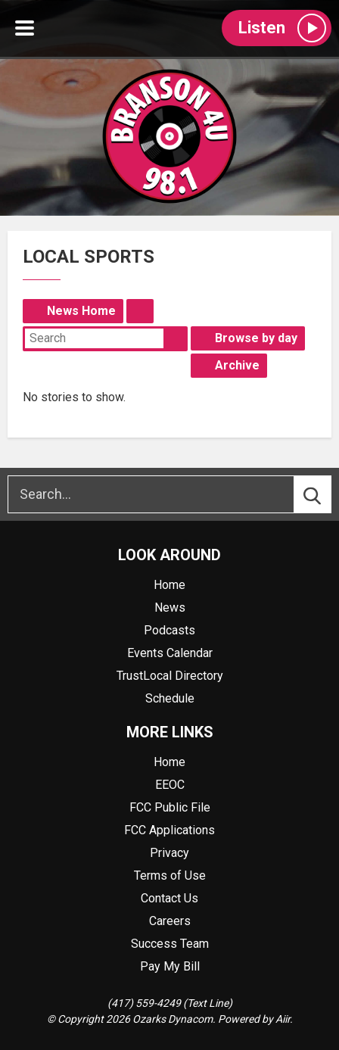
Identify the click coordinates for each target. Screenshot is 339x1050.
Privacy (169, 853)
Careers (170, 921)
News (169, 607)
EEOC (170, 784)
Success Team (170, 943)
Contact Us (169, 898)
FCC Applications (169, 830)
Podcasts (169, 630)
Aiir (282, 1019)
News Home (81, 311)
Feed (140, 311)
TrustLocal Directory (170, 675)
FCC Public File (169, 807)
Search (175, 338)
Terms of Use (170, 875)
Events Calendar (170, 653)
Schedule (169, 698)
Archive (237, 365)
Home (169, 585)
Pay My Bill (170, 966)
